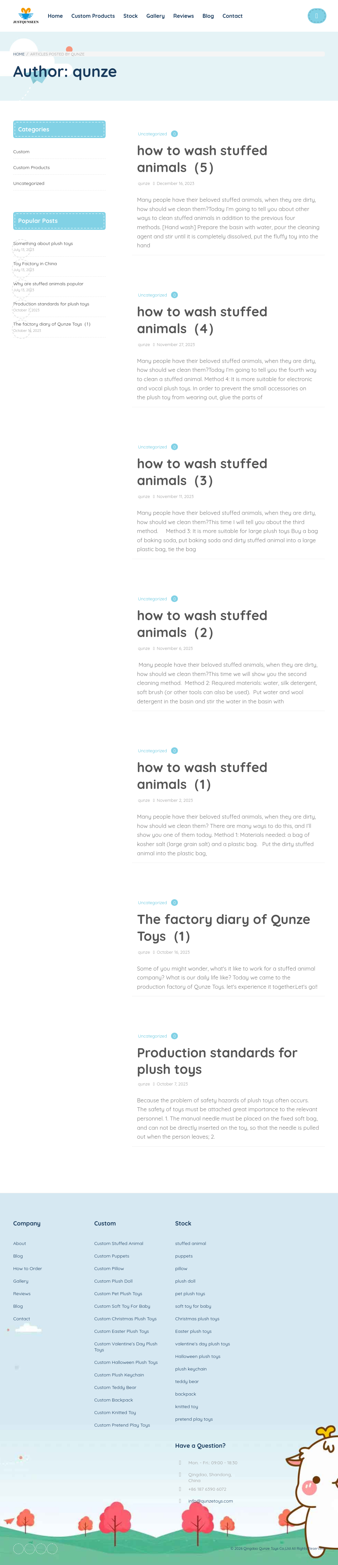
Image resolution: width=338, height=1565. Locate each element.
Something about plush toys (43, 246)
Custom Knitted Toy (115, 1412)
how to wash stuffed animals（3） (202, 471)
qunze (144, 183)
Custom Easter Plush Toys (121, 1331)
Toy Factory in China (35, 266)
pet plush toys (190, 1294)
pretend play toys (194, 1419)
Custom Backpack (113, 1400)
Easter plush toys (193, 1331)
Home (55, 16)
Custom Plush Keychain (119, 1375)
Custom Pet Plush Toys (118, 1294)
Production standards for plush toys (217, 1060)
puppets (184, 1256)
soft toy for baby (193, 1306)
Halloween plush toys (197, 1356)
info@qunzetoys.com (210, 1501)
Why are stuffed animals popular (48, 286)
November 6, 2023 (175, 648)
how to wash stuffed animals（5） (202, 158)
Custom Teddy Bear (115, 1387)
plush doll (185, 1281)
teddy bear (187, 1381)
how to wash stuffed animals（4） (202, 320)
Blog (208, 16)
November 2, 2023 (175, 800)
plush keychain (191, 1369)
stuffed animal (190, 1243)
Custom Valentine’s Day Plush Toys (125, 1347)
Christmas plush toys (197, 1319)
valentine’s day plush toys (202, 1344)
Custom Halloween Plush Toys (125, 1362)
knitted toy (186, 1406)
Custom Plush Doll (113, 1281)
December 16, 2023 (175, 183)
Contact (232, 16)
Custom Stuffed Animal (118, 1243)
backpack (185, 1394)
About (19, 1243)
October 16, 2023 (173, 952)
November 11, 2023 (175, 496)
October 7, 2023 (172, 1083)
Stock (130, 16)
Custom (21, 152)
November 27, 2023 (176, 344)
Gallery (155, 16)
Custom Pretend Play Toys (122, 1425)
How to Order (27, 1268)
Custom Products (93, 16)
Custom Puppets (111, 1256)
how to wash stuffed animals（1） (202, 775)
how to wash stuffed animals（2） (202, 623)
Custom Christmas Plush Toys (125, 1319)
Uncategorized (152, 133)
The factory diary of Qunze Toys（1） (223, 927)
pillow (181, 1268)
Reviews (183, 16)
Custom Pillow (109, 1268)
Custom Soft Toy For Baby (122, 1306)
